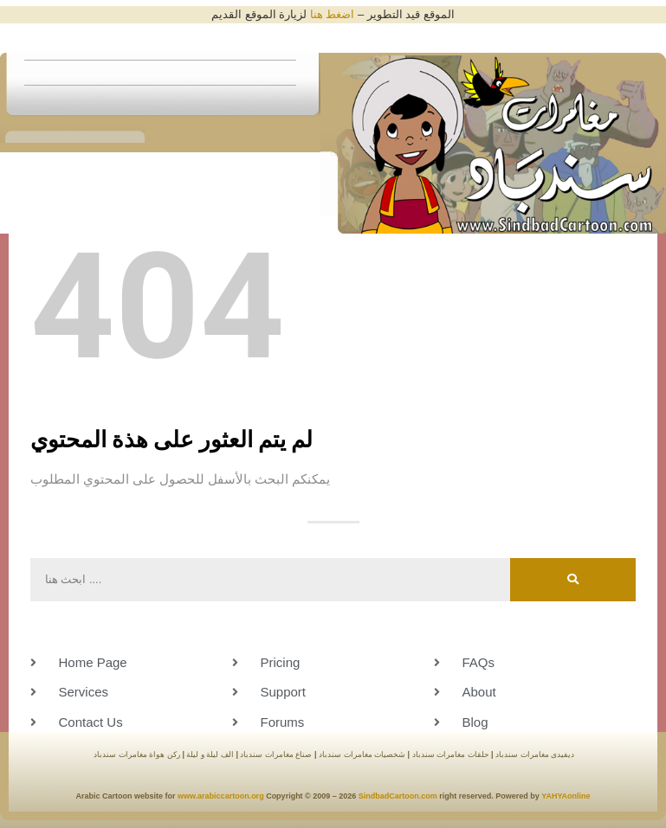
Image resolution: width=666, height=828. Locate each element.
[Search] (573, 579)
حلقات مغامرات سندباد (450, 754)
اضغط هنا (332, 14)
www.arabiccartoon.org (221, 796)
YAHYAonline (565, 796)
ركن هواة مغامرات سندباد (137, 754)
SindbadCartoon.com (396, 796)
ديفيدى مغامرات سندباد (534, 754)
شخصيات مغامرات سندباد (362, 754)
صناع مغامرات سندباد (275, 754)
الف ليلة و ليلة (209, 754)
